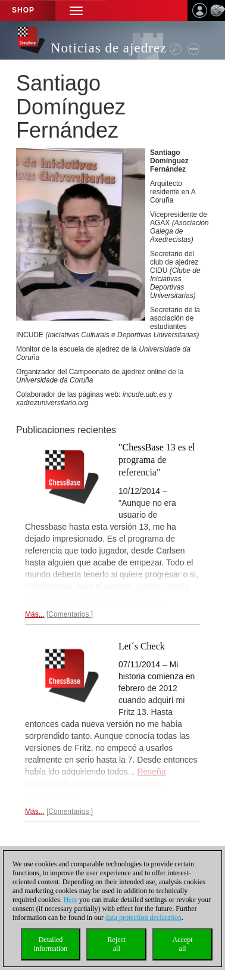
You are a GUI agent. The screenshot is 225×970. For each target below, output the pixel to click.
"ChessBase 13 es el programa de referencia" (156, 459)
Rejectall (116, 944)
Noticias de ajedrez (109, 48)
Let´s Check (141, 646)
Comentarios (69, 614)
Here (70, 900)
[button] (76, 10)
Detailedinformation (51, 944)
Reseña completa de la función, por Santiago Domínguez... (95, 783)
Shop (23, 10)
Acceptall (183, 944)
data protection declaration (143, 917)
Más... (35, 614)
